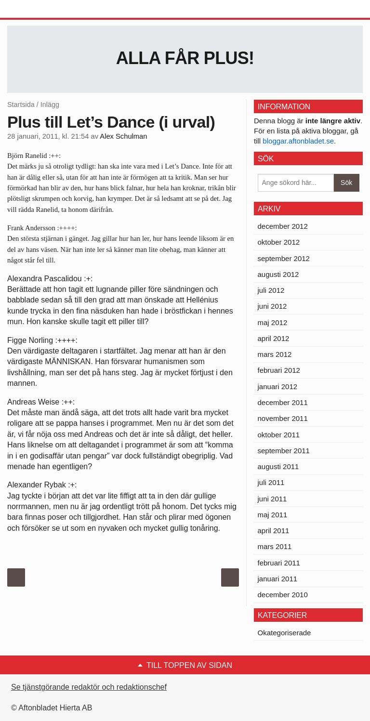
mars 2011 (275, 546)
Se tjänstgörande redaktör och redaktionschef (89, 687)
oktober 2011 (279, 435)
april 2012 (274, 338)
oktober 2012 (279, 242)
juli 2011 (271, 482)
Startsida (21, 104)
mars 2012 (275, 354)
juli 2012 (271, 290)
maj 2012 (273, 322)
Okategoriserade (284, 633)
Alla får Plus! (185, 58)
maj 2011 (273, 515)
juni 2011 (272, 499)
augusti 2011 (278, 466)
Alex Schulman (123, 136)
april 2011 (274, 530)
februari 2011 (279, 563)
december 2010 (283, 594)
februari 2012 (279, 370)
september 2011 (284, 450)
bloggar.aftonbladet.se (298, 141)
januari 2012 (278, 386)
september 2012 (284, 258)
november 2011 (283, 418)
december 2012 (283, 226)
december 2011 (283, 402)
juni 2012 (272, 306)
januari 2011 (278, 579)
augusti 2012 (278, 274)
